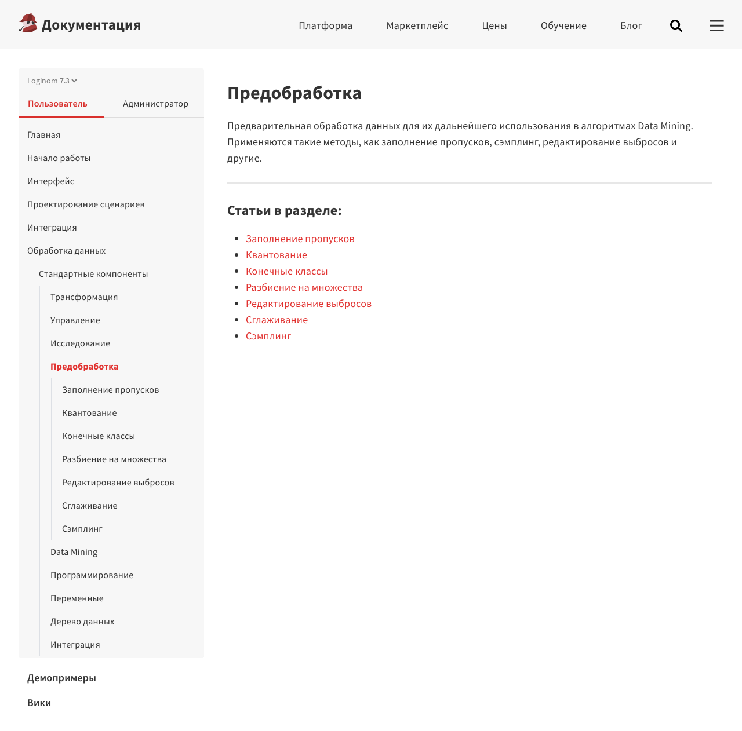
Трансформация (84, 297)
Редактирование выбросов (118, 482)
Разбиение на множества (114, 459)
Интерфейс (50, 181)
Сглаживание (90, 505)
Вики (39, 702)
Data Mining (73, 552)
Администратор (155, 103)
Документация (91, 24)
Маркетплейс (418, 25)
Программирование (91, 575)
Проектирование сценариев (86, 204)
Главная (44, 135)
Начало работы (59, 158)
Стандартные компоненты (93, 274)
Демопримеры (61, 677)
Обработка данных (66, 251)
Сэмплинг (82, 529)
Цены (494, 25)
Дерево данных (82, 621)
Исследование (80, 343)
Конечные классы (98, 436)
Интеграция (52, 227)
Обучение (564, 25)
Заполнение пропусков (110, 390)
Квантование (89, 413)
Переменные (77, 598)
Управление (75, 320)
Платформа (325, 25)
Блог (631, 25)
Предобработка (84, 366)
